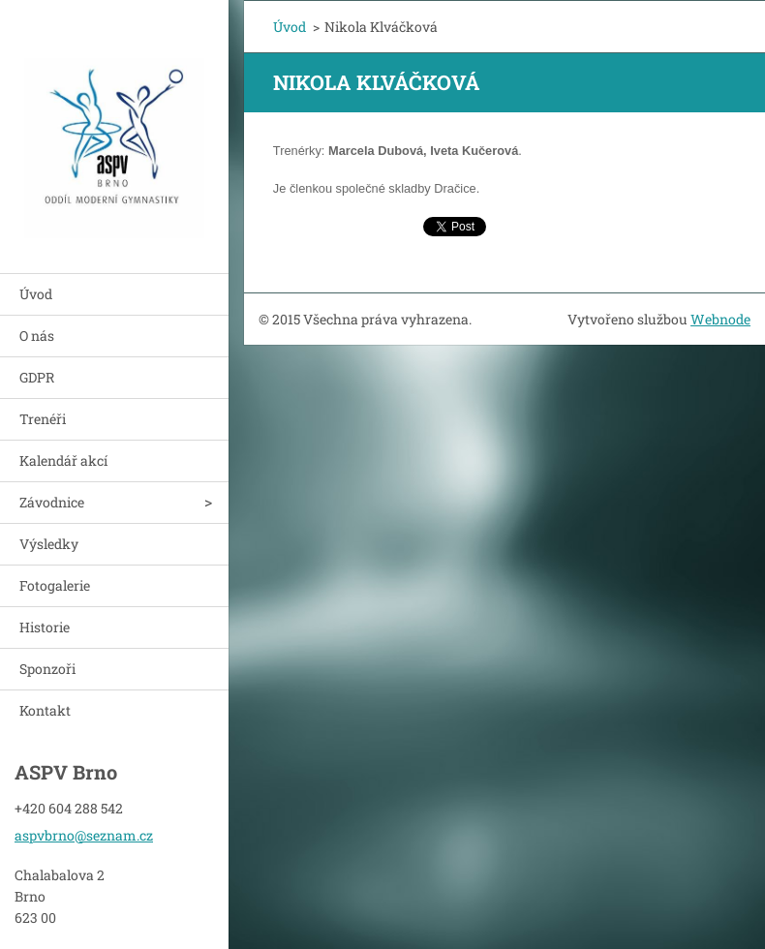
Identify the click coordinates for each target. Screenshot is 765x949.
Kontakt (45, 710)
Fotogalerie (54, 585)
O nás (36, 335)
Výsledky (48, 544)
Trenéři (42, 419)
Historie (44, 627)
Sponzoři (47, 668)
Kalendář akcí (63, 460)
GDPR (36, 377)
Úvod (35, 294)
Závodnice (51, 502)
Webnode (720, 319)
